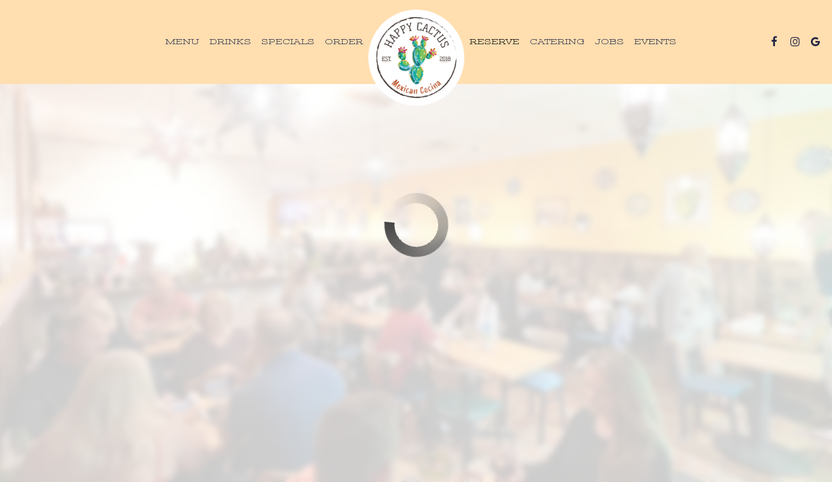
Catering (557, 41)
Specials (287, 41)
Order (344, 41)
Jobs (609, 41)
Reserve (494, 41)
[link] (416, 58)
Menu (182, 41)
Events (655, 41)
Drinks (230, 41)
